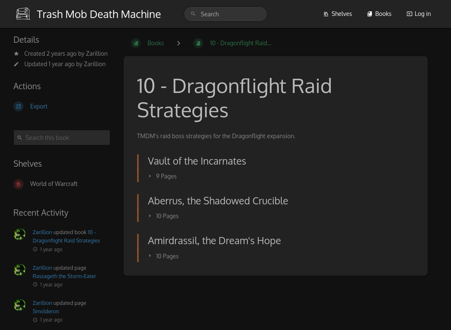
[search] (225, 14)
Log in (419, 13)
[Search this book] (61, 137)
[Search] (193, 14)
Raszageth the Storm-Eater (64, 276)
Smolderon (46, 311)
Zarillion (97, 53)
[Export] (62, 106)
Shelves (337, 13)
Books (379, 13)
